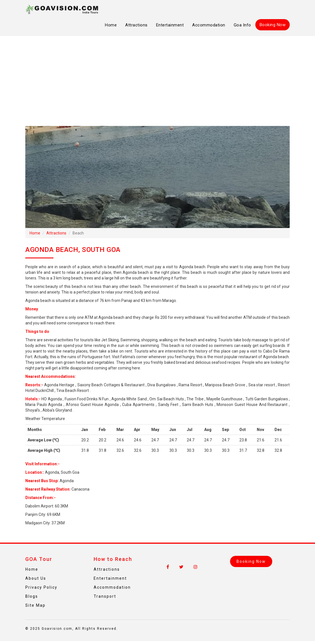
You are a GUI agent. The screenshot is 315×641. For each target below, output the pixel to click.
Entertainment (170, 25)
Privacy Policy (41, 587)
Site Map (35, 605)
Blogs (31, 596)
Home (111, 25)
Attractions (136, 25)
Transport (105, 596)
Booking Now (273, 24)
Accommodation (208, 25)
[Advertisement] (157, 81)
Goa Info (242, 25)
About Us (35, 578)
